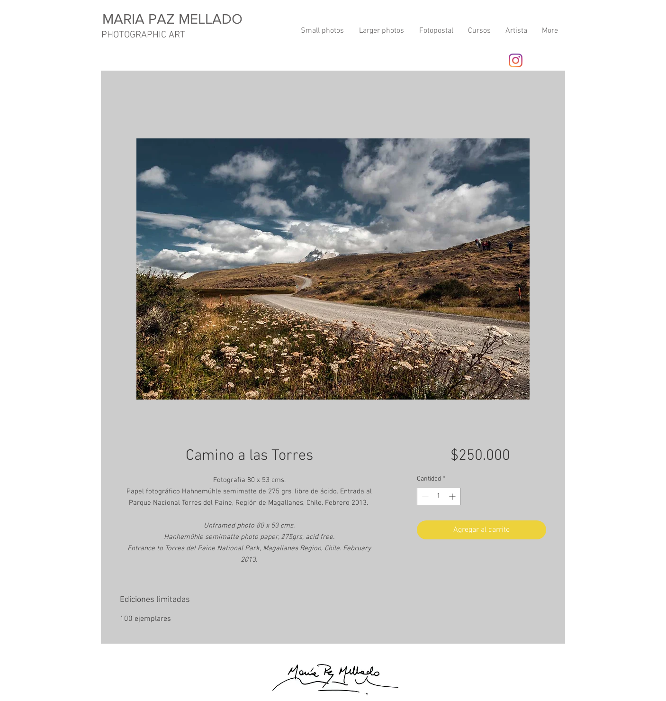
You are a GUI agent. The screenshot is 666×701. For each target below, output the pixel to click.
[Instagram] (515, 60)
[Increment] (453, 496)
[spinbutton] (438, 496)
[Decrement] (424, 496)
